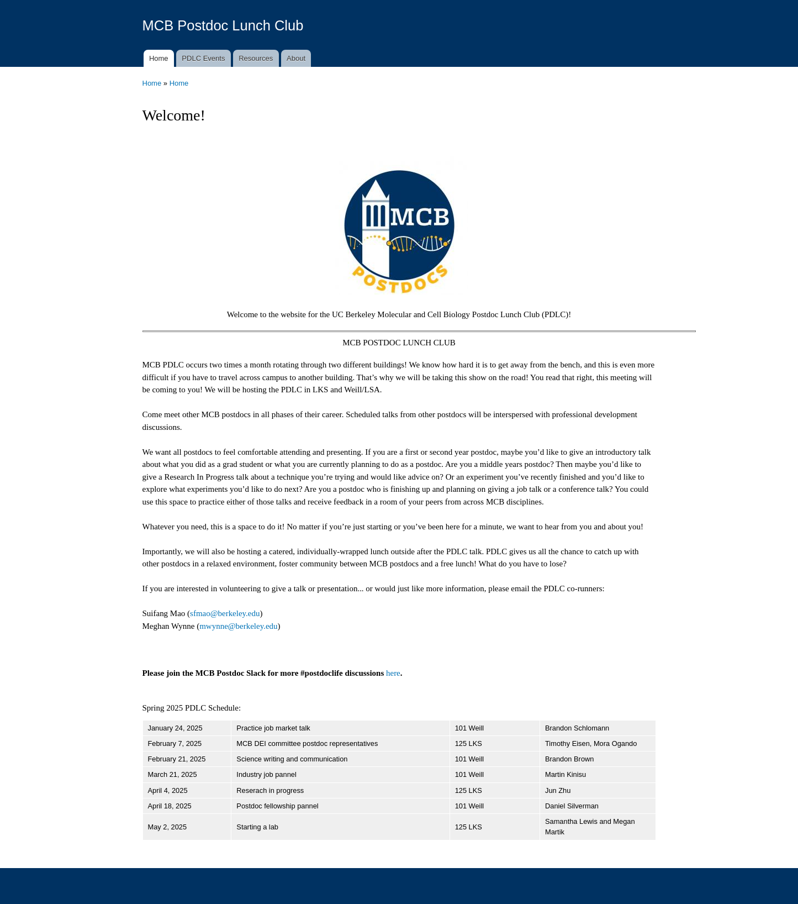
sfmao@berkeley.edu (225, 613)
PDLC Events (203, 58)
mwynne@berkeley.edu (238, 626)
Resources (256, 58)
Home (158, 58)
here (393, 673)
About (296, 58)
